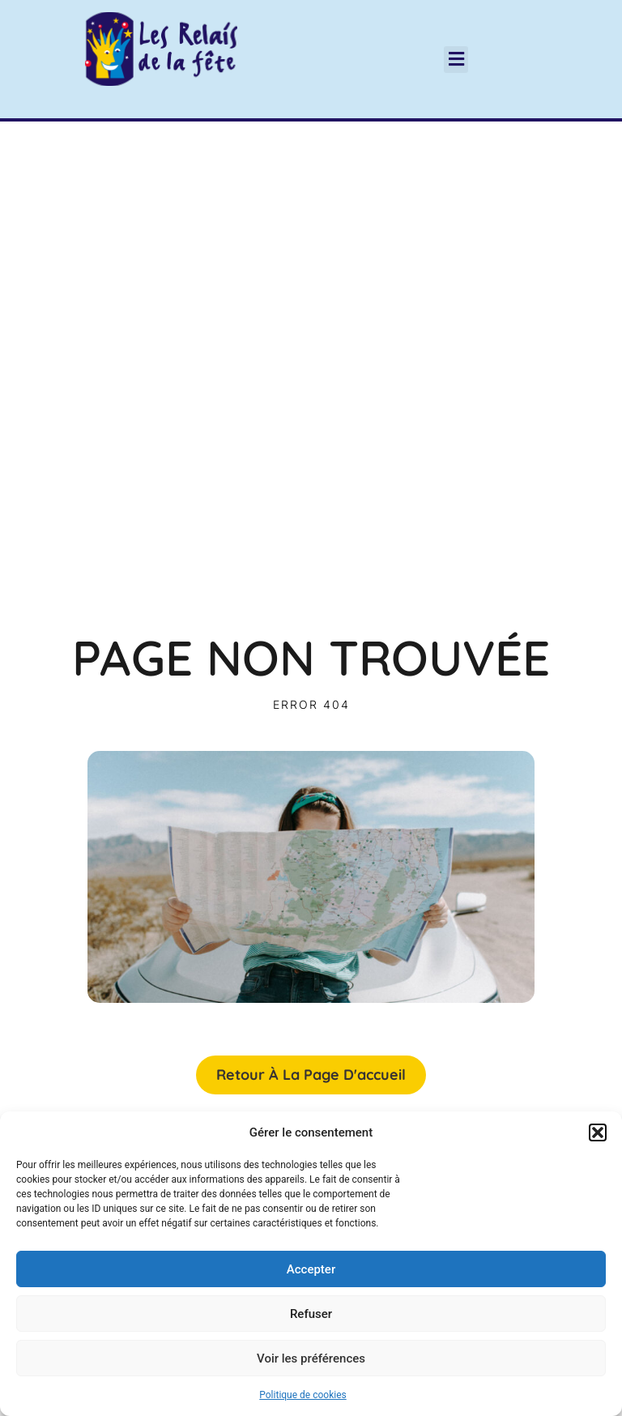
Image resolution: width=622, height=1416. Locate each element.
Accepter (311, 1269)
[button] (598, 1132)
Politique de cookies (302, 1395)
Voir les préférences (311, 1358)
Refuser (311, 1314)
